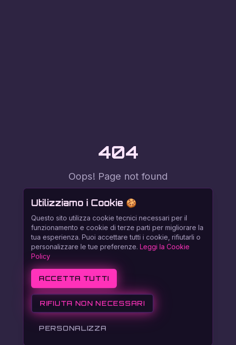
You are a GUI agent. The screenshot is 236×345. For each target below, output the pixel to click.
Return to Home (118, 196)
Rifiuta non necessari (92, 329)
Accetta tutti (74, 304)
